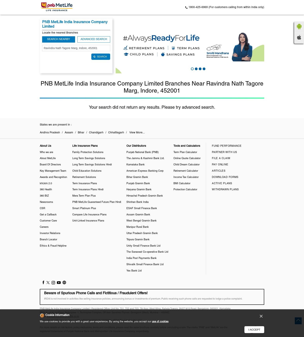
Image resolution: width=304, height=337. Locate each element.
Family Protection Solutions (87, 152)
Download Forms (225, 177)
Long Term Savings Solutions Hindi (92, 165)
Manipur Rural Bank (137, 227)
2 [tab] (196, 68)
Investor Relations (50, 233)
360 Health (46, 190)
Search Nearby (58, 39)
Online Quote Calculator (187, 158)
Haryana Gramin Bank (139, 190)
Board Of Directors (50, 165)
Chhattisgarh (116, 132)
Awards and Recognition (53, 177)
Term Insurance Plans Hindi (87, 190)
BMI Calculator (181, 183)
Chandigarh (96, 132)
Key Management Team (53, 171)
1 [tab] (192, 68)
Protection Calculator (185, 190)
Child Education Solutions (87, 171)
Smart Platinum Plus (84, 208)
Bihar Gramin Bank (137, 177)
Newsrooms (46, 202)
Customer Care (48, 221)
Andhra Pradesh (50, 132)
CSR (42, 208)
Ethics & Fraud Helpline (53, 246)
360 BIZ (44, 196)
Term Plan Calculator (185, 152)
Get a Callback (48, 215)
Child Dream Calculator (186, 165)
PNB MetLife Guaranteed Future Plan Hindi (96, 202)
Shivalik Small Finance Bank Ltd (144, 264)
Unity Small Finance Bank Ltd (143, 246)
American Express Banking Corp (144, 171)
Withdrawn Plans (225, 190)
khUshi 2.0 (46, 183)
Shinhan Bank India (137, 202)
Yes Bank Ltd (134, 271)
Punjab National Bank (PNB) (142, 152)
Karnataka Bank (135, 165)
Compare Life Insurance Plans (89, 215)
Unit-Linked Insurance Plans (88, 221)
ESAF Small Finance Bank (141, 208)
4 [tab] (204, 68)
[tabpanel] (190, 45)
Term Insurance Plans (84, 183)
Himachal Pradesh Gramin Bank (144, 196)
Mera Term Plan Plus (84, 196)
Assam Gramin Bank (138, 215)
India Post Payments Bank (141, 258)
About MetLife (48, 158)
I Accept (254, 329)
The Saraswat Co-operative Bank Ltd (147, 252)
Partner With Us (224, 152)
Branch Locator (48, 240)
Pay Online (220, 165)
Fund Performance (226, 146)
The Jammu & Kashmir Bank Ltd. (145, 158)
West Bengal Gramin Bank (141, 221)
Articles (219, 171)
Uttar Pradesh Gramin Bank (142, 233)
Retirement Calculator (185, 171)
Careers (44, 227)
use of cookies (160, 322)
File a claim (221, 158)
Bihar (81, 132)
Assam (69, 132)
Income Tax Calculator (186, 177)
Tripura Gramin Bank (138, 240)
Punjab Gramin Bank (138, 183)
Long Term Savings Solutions (88, 158)
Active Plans (222, 183)
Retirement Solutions (84, 177)
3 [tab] (200, 68)
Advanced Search (94, 39)
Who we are (46, 152)
